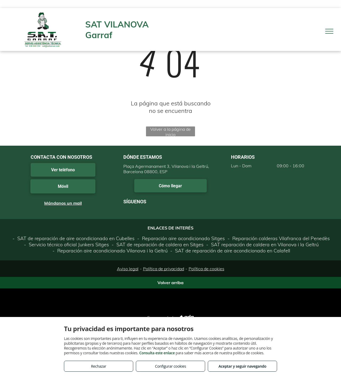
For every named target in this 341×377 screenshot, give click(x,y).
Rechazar (98, 366)
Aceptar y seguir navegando (242, 366)
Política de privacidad (163, 268)
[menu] (329, 31)
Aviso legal (128, 268)
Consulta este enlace (157, 352)
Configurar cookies (170, 366)
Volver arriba (170, 282)
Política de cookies (206, 268)
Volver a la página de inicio (170, 131)
